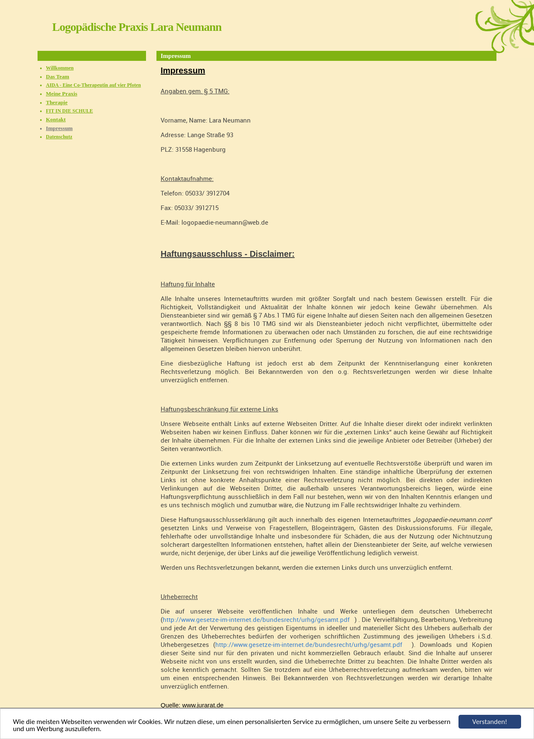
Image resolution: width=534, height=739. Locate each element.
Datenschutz (59, 137)
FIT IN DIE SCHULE (69, 111)
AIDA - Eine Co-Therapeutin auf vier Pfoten (93, 85)
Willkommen (59, 68)
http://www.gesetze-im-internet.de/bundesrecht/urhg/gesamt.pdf (259, 619)
